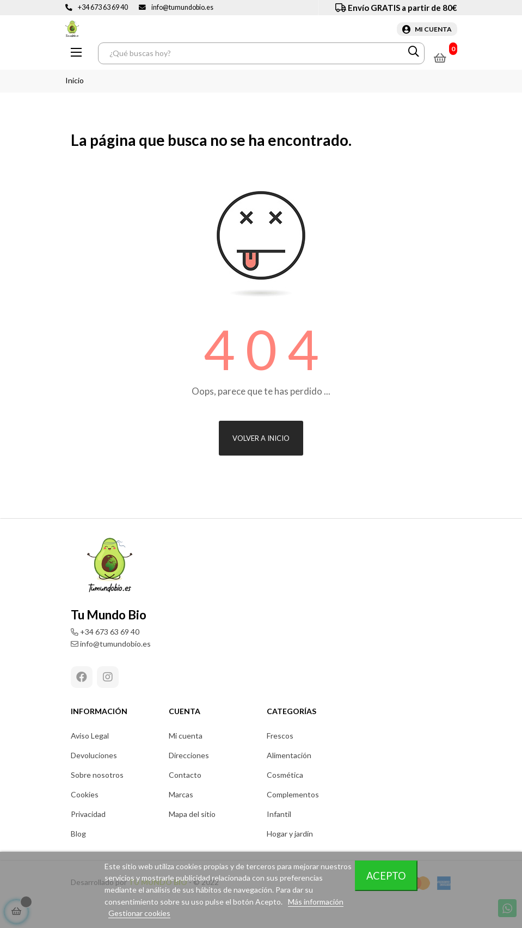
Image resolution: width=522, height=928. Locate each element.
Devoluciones (94, 755)
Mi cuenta (185, 735)
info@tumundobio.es (182, 7)
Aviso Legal (90, 735)
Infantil (279, 814)
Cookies (85, 794)
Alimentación (289, 755)
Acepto (386, 876)
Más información (315, 901)
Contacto (185, 774)
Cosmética (285, 774)
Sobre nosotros (97, 774)
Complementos (293, 794)
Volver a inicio (261, 438)
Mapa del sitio (192, 814)
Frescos (280, 735)
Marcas (181, 794)
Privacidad (88, 814)
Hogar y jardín (290, 833)
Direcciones (189, 755)
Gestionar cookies (139, 913)
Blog (78, 833)
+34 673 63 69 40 (103, 7)
